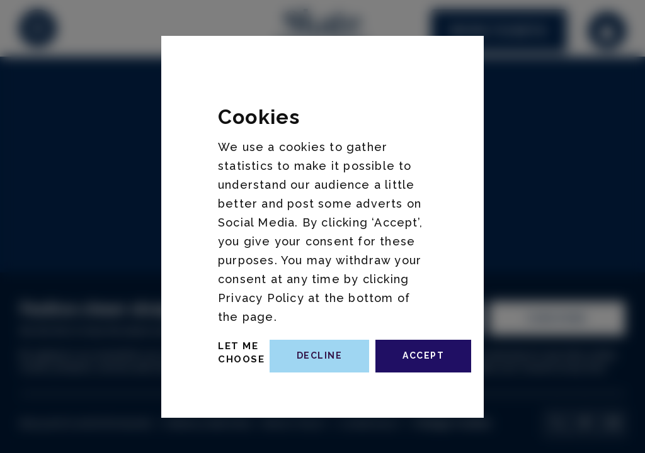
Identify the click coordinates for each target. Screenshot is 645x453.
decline (320, 355)
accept (423, 355)
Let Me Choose (241, 352)
